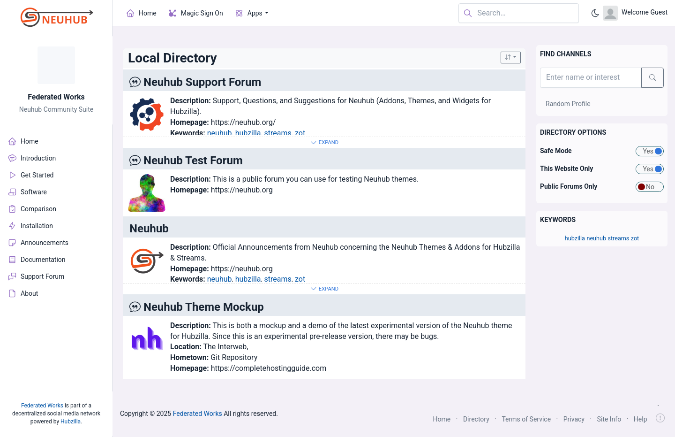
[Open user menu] (635, 13)
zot (300, 133)
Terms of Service (526, 419)
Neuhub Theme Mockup (203, 307)
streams (278, 133)
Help (640, 419)
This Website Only (566, 168)
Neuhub (149, 228)
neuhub (219, 133)
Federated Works (56, 96)
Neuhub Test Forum (193, 160)
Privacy (574, 419)
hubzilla (248, 133)
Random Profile (568, 103)
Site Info (609, 419)
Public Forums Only (568, 186)
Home (442, 419)
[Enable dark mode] (595, 13)
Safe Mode (556, 150)
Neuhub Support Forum (202, 82)
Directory (476, 419)
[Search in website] (518, 13)
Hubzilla (70, 421)
